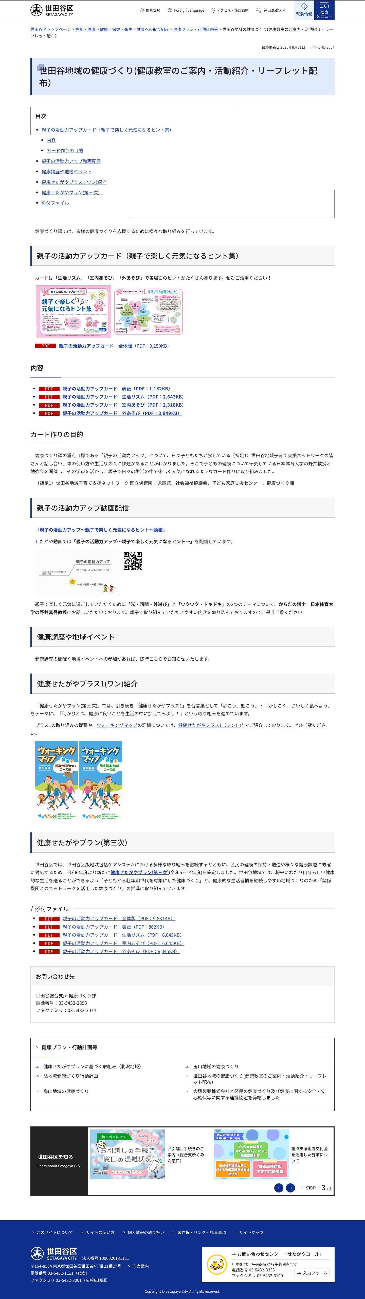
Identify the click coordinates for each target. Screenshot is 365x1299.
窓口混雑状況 (274, 10)
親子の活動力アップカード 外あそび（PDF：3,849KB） (122, 413)
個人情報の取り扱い (146, 1232)
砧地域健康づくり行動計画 (70, 1076)
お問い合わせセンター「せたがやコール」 (280, 1254)
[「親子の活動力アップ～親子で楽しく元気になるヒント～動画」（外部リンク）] (104, 529)
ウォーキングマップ (117, 725)
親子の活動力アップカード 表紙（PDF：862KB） (115, 926)
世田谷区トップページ (50, 29)
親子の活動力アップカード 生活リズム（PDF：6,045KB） (123, 934)
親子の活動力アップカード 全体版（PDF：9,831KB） (119, 918)
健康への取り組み (153, 29)
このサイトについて (54, 1232)
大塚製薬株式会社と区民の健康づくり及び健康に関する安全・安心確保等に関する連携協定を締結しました (259, 1094)
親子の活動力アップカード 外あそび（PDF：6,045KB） (121, 951)
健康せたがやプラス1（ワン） (209, 725)
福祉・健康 (85, 29)
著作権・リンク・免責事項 (201, 1232)
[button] (150, 10)
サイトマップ (251, 1232)
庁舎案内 (141, 1266)
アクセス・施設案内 (233, 10)
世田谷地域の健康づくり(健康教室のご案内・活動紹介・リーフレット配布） (260, 1079)
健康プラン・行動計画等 (195, 29)
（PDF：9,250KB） (115, 345)
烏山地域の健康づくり (66, 1091)
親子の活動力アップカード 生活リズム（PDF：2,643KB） (124, 396)
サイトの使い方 (100, 1232)
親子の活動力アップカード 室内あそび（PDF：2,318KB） (124, 404)
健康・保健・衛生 (116, 29)
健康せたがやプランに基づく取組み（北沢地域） (93, 1066)
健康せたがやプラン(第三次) (140, 872)
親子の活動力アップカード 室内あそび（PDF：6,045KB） (123, 943)
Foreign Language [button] (189, 10)
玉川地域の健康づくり (216, 1066)
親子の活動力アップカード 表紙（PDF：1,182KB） (118, 388)
